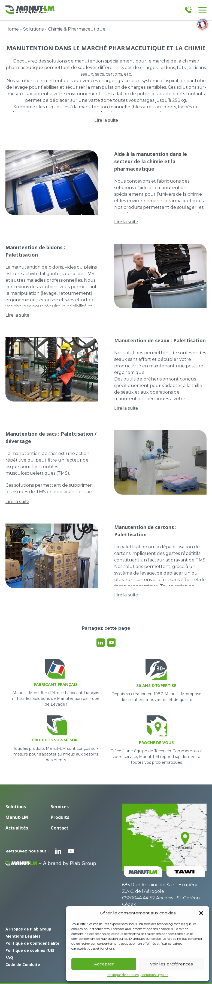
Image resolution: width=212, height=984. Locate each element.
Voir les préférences (171, 964)
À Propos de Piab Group (28, 929)
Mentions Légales (154, 975)
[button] (201, 913)
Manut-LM (16, 817)
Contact (59, 828)
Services (60, 807)
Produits (60, 817)
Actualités (16, 828)
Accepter (104, 964)
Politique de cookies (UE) (29, 950)
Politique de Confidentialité (32, 943)
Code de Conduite (22, 964)
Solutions (33, 29)
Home (12, 29)
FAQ (9, 957)
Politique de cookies (123, 975)
